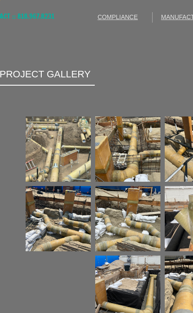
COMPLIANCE (117, 16)
